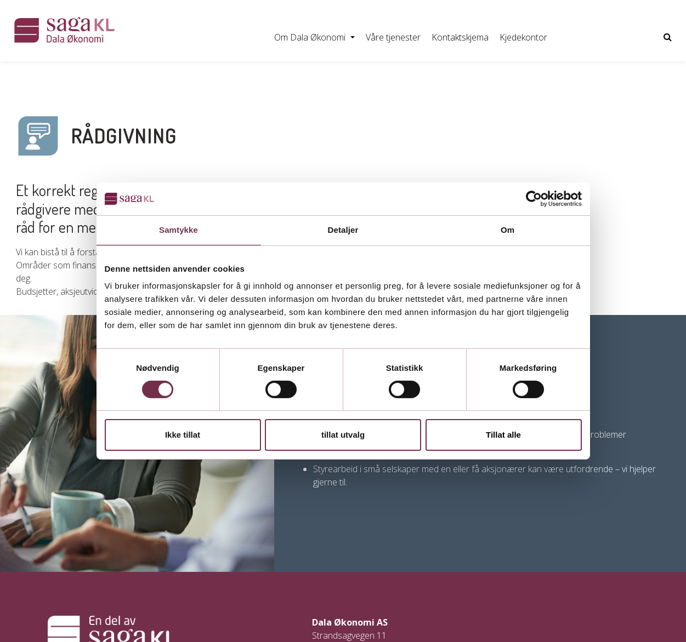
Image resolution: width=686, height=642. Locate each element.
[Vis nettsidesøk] (668, 37)
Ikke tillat (182, 434)
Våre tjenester (393, 37)
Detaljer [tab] (343, 229)
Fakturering (180, 76)
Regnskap (69, 76)
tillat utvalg (343, 434)
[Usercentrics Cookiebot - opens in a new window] (534, 199)
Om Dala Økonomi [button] (311, 37)
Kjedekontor (523, 37)
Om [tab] (507, 229)
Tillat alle (503, 434)
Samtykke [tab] (178, 229)
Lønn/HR (123, 76)
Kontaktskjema (460, 37)
